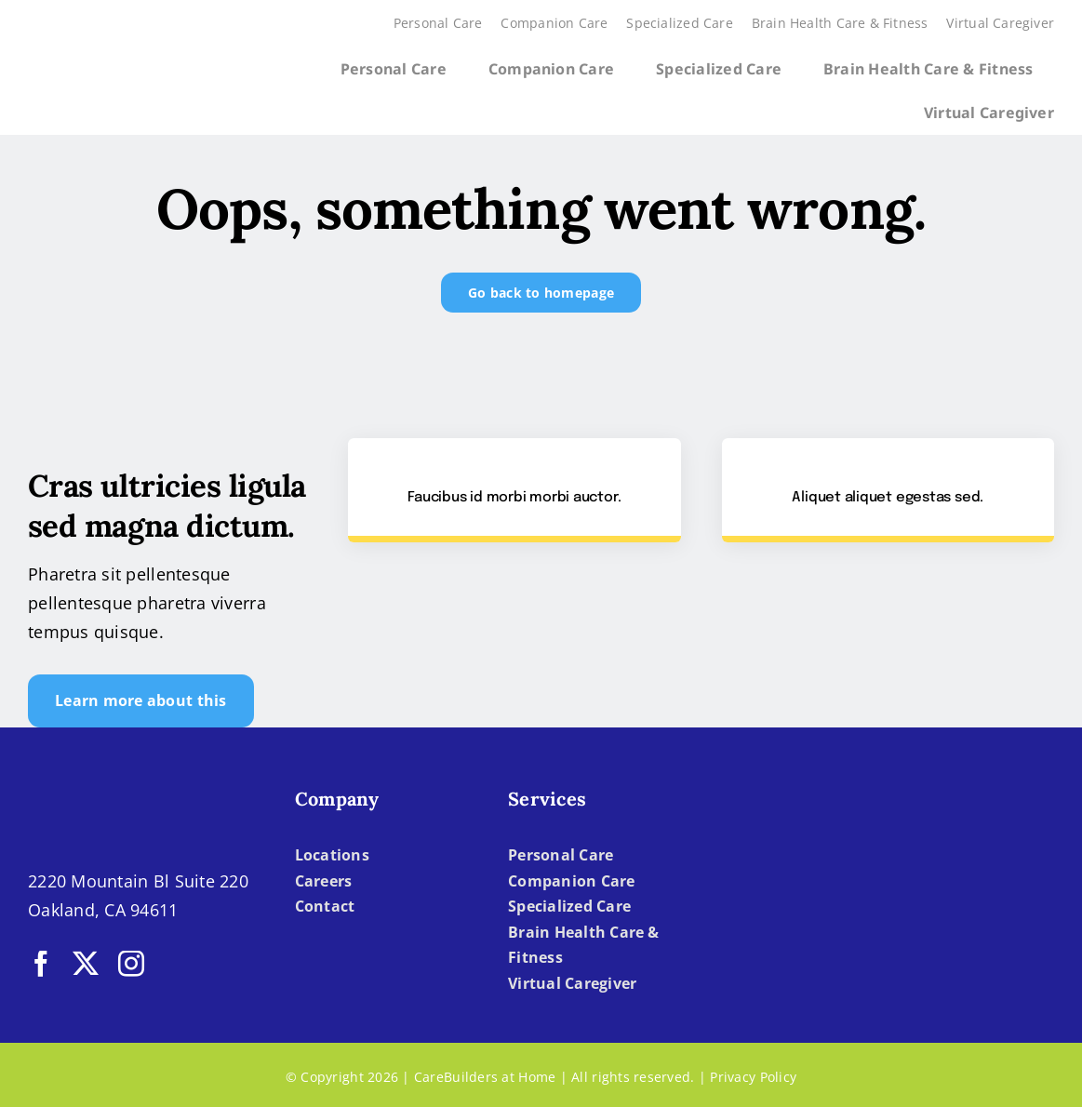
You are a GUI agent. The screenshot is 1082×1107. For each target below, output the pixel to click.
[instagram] (131, 964)
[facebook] (41, 964)
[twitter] (86, 964)
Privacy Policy (753, 1077)
